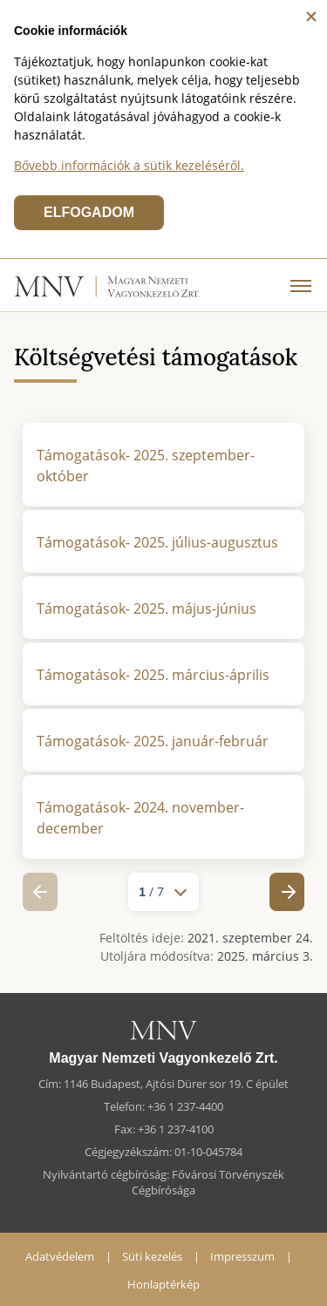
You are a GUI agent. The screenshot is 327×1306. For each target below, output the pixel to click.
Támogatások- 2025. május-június (146, 608)
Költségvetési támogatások (155, 357)
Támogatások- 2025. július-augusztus (157, 542)
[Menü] (301, 285)
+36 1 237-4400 (185, 1106)
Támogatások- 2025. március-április (153, 674)
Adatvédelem (59, 1256)
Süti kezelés (152, 1256)
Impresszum (242, 1256)
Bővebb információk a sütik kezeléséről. (129, 165)
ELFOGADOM (89, 212)
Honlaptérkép (163, 1284)
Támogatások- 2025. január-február (153, 741)
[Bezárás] (311, 16)
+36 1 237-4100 (176, 1129)
